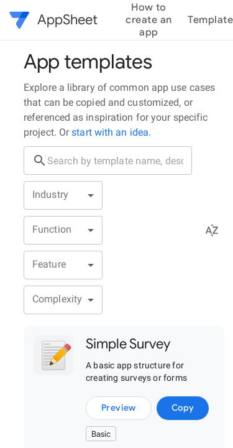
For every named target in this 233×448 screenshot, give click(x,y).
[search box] (119, 160)
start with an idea (108, 132)
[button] (22, 19)
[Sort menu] (212, 230)
